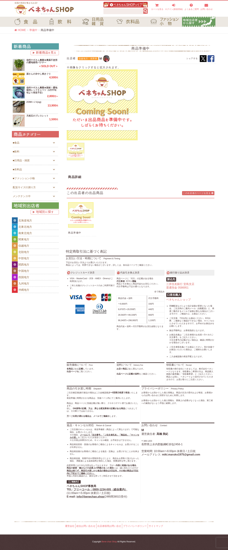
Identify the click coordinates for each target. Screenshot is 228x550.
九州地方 (20, 283)
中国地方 (20, 271)
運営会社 (70, 526)
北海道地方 (22, 220)
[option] (102, 104)
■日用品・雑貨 (21, 160)
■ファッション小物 (24, 178)
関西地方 (20, 264)
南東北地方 (22, 233)
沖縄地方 (20, 290)
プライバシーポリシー (135, 526)
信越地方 (20, 246)
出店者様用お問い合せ (109, 526)
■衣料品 (17, 169)
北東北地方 (22, 227)
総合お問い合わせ (85, 526)
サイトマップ (156, 526)
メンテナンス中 (22, 196)
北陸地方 (20, 252)
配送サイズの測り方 (24, 187)
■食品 (16, 142)
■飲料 (16, 151)
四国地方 (20, 277)
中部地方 (20, 258)
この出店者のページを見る (198, 193)
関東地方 (20, 239)
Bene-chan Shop (109, 541)
